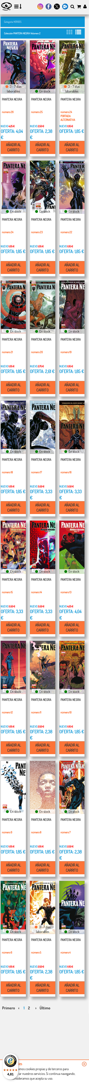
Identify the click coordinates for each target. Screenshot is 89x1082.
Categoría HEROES (12, 21)
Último (45, 1008)
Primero (8, 1008)
